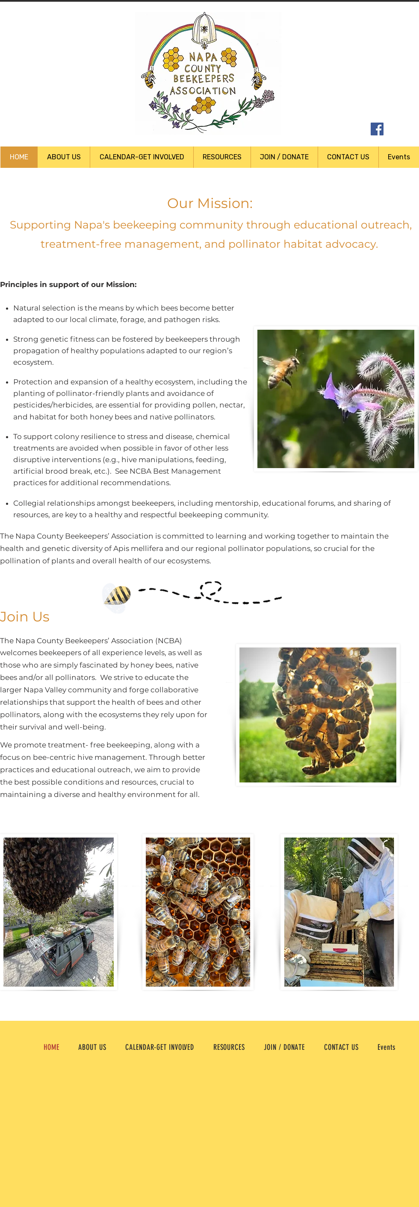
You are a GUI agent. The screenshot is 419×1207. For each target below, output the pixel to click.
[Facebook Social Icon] (377, 129)
